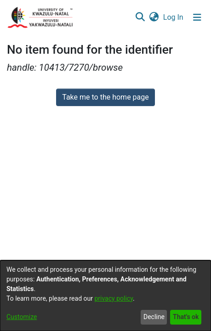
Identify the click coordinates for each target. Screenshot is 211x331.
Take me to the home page (105, 97)
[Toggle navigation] (197, 17)
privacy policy (113, 298)
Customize (21, 316)
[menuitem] (154, 17)
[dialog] (105, 295)
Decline (154, 316)
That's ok (186, 316)
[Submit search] (140, 17)
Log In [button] (173, 17)
